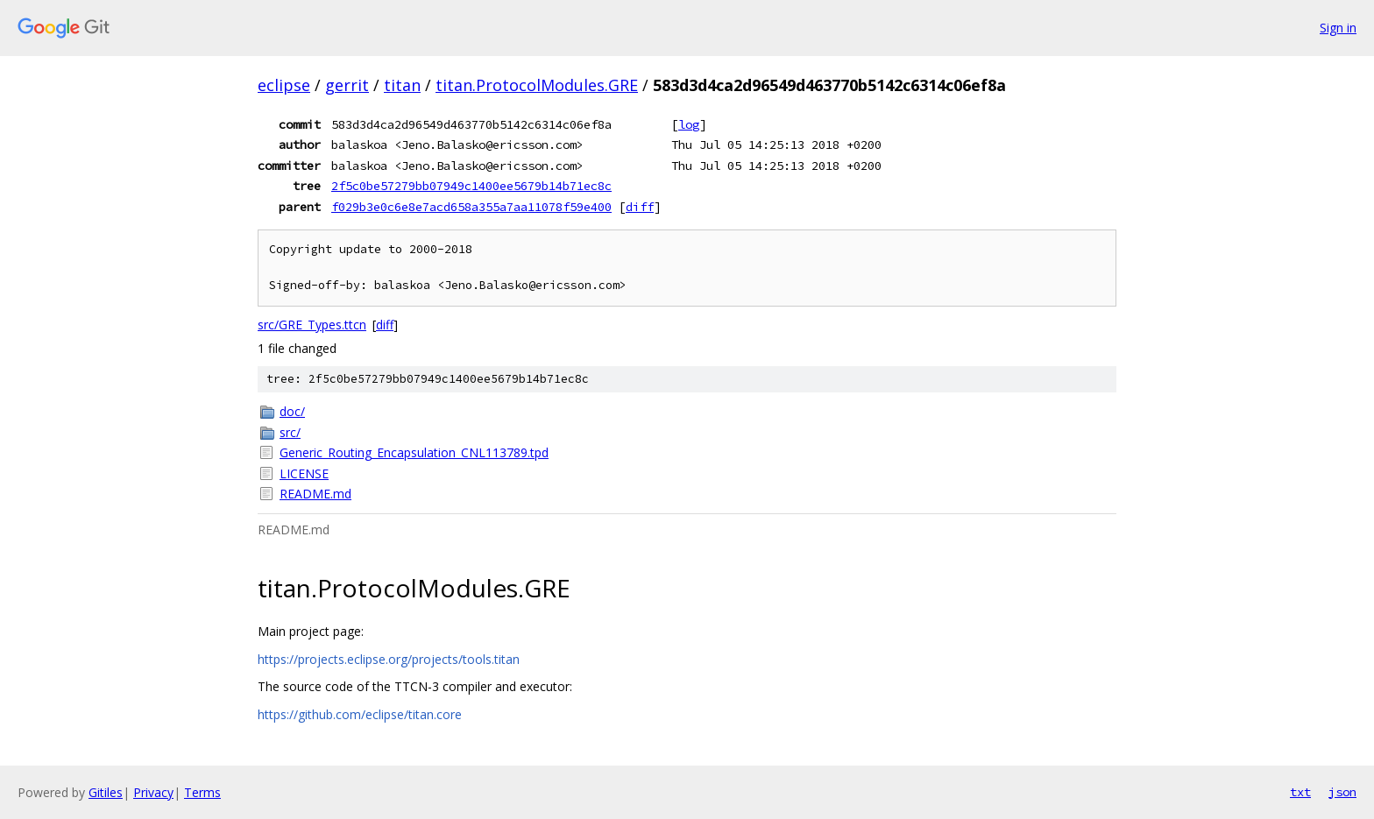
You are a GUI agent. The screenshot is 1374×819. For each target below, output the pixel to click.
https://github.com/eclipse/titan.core (360, 714)
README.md (315, 493)
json (1342, 792)
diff (640, 207)
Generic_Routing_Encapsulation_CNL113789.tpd (414, 452)
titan (402, 84)
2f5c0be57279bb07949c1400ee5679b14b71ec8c (471, 186)
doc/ (292, 411)
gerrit (347, 84)
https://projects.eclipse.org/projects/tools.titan (389, 659)
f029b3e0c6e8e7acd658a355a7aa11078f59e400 (471, 207)
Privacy (153, 792)
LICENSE (304, 473)
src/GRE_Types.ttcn (312, 324)
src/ (290, 432)
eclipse (284, 84)
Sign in (1338, 27)
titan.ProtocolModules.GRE (537, 84)
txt (1300, 792)
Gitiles (106, 792)
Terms (202, 792)
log (688, 124)
